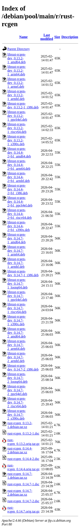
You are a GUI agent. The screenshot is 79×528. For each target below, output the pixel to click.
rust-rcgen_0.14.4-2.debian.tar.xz (19, 450)
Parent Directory (18, 49)
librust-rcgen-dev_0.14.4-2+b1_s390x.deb (18, 226)
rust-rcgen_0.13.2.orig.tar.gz (23, 442)
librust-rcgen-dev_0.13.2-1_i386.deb (23, 105)
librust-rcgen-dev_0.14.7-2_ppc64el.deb (17, 390)
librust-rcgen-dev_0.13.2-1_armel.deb (16, 82)
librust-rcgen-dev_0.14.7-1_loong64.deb (17, 283)
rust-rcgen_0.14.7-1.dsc (23, 484)
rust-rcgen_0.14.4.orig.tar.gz (23, 467)
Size (57, 37)
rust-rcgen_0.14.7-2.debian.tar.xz (19, 492)
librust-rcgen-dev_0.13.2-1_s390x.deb (16, 140)
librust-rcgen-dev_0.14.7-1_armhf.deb (16, 262)
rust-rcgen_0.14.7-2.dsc (23, 501)
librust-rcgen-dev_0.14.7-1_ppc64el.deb (17, 295)
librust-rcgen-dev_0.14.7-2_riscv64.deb (16, 402)
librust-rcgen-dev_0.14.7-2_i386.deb (23, 367)
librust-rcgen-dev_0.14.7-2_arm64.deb (16, 344)
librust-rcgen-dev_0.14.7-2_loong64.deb (17, 377)
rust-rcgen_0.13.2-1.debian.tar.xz (19, 425)
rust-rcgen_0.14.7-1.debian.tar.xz (19, 475)
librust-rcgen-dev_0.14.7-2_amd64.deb (16, 332)
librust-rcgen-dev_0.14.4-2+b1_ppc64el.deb (19, 201)
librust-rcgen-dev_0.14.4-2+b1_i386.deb (17, 189)
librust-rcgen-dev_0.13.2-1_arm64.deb (16, 70)
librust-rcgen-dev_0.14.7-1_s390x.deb (16, 320)
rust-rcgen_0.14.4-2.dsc (23, 459)
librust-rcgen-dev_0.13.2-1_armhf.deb (16, 95)
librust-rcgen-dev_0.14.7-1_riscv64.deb (16, 308)
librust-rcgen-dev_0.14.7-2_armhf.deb (16, 357)
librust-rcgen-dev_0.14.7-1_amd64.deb (16, 238)
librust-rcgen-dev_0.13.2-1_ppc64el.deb (17, 115)
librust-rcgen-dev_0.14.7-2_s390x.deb (16, 414)
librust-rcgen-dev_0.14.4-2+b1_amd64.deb (19, 152)
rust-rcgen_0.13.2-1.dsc (23, 433)
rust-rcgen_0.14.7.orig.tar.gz (23, 509)
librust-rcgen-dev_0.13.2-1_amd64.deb (16, 58)
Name (23, 37)
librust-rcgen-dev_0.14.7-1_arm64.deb (16, 250)
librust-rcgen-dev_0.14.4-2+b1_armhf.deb (18, 177)
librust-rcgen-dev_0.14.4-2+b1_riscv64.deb (19, 213)
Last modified (46, 37)
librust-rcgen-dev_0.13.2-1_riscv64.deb (16, 128)
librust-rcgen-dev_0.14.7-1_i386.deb (23, 273)
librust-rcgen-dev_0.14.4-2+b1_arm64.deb (18, 164)
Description (69, 37)
